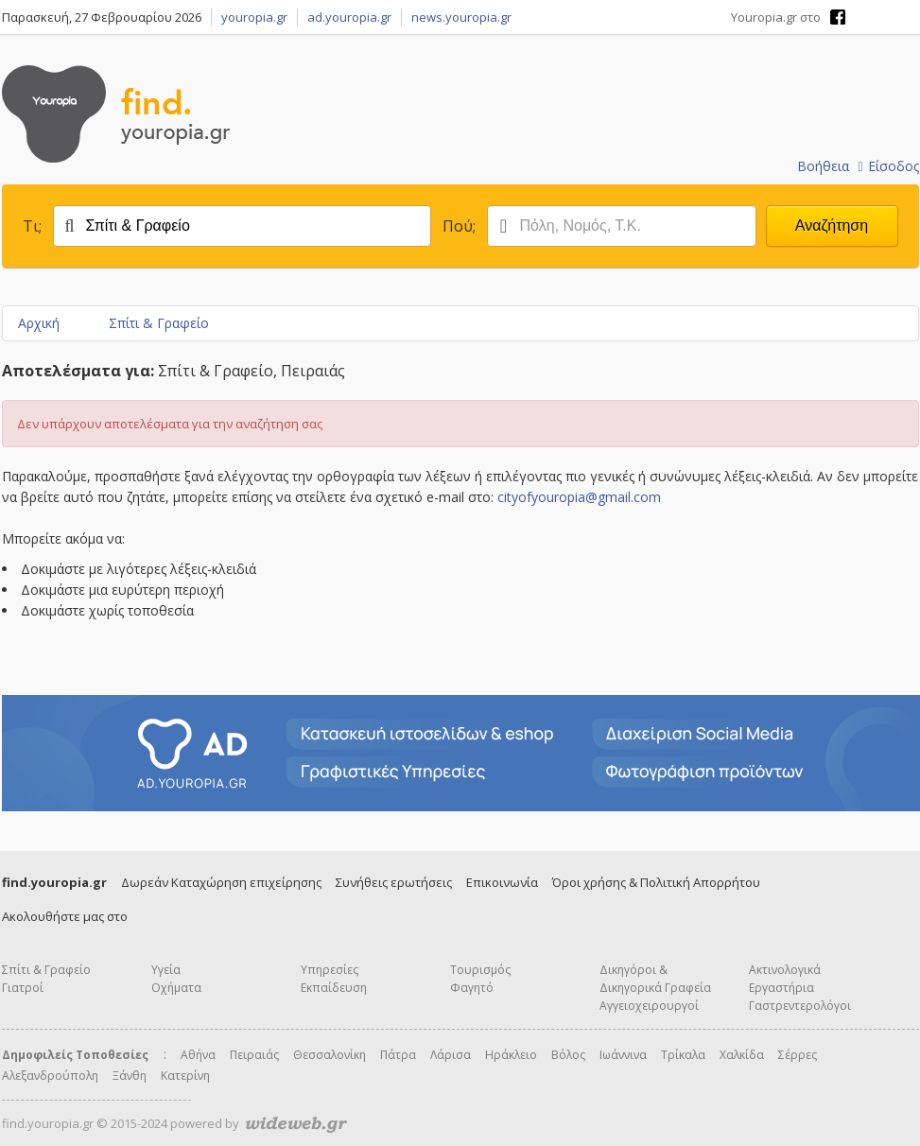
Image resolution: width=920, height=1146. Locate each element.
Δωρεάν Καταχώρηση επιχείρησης (221, 882)
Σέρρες (797, 1055)
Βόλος (568, 1055)
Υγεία (166, 970)
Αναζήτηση (831, 225)
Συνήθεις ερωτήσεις (394, 882)
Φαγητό (472, 988)
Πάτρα (398, 1055)
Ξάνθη (130, 1076)
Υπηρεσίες (329, 970)
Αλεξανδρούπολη (50, 1076)
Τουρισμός (480, 970)
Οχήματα (176, 988)
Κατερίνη (185, 1076)
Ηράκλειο (511, 1055)
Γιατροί (22, 988)
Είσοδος (888, 166)
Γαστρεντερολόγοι (800, 1006)
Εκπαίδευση (334, 988)
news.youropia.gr (461, 17)
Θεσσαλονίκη (329, 1055)
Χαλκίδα (742, 1055)
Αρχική (39, 323)
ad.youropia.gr (349, 17)
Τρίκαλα (683, 1055)
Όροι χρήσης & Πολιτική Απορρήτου (656, 882)
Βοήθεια (823, 166)
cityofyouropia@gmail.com (579, 497)
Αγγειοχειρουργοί (649, 1006)
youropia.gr (254, 17)
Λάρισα (450, 1055)
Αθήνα (198, 1055)
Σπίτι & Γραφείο (159, 323)
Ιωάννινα (623, 1055)
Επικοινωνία (502, 882)
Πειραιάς (254, 1055)
